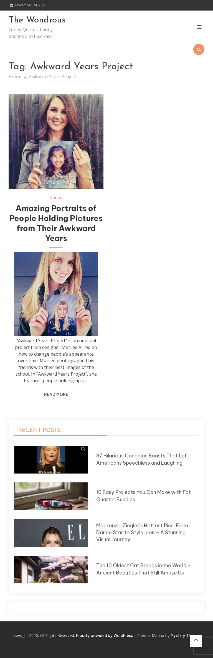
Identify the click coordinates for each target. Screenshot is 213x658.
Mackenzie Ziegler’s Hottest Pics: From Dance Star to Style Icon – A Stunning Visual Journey (142, 532)
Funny (56, 197)
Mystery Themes (186, 635)
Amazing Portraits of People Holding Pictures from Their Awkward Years (56, 223)
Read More (56, 394)
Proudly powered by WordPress (105, 635)
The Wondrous (37, 20)
